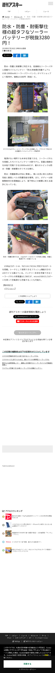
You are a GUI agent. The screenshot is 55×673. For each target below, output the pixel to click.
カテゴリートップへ (27, 332)
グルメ (9, 638)
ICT (30, 638)
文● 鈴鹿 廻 (6, 50)
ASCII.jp (16, 641)
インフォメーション (41, 638)
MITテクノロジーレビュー (33, 641)
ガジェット (18, 16)
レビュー (27, 11)
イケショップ (10, 288)
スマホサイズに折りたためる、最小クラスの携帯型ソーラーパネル (25, 359)
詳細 (46, 655)
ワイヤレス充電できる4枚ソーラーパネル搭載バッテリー (22, 368)
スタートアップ (20, 638)
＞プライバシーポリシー (27, 669)
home (6, 16)
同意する (27, 664)
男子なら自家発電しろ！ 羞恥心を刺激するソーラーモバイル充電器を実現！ (27, 364)
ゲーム (44, 635)
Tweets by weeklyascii (8, 466)
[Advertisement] (27, 391)
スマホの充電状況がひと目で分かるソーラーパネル (20, 356)
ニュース (24, 635)
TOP (9, 11)
